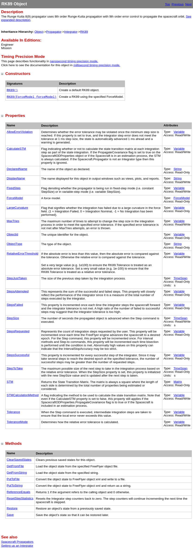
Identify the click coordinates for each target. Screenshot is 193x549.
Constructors (17, 73)
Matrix (178, 381)
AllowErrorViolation (20, 132)
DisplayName (16, 178)
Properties (15, 115)
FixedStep (14, 188)
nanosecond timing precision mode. (74, 61)
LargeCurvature (17, 207)
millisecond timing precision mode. (96, 65)
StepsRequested (18, 331)
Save (10, 514)
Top (167, 4)
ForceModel (15, 198)
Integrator (70, 31)
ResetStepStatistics (20, 498)
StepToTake (15, 368)
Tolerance (13, 412)
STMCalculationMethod (23, 395)
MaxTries (13, 221)
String (178, 169)
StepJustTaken (17, 278)
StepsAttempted (18, 291)
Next (188, 4)
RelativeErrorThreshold (22, 253)
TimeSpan (180, 278)
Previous (178, 4)
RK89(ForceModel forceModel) (31, 97)
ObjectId (12, 234)
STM (10, 381)
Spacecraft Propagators (17, 541)
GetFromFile (15, 466)
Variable (179, 132)
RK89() (12, 90)
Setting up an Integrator (17, 545)
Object (38, 31)
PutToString (15, 485)
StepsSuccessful (18, 355)
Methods (13, 443)
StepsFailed (15, 304)
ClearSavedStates (19, 459)
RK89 (84, 31)
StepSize (13, 318)
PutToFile (13, 479)
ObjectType (14, 244)
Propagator (53, 31)
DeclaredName (17, 169)
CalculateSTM (16, 148)
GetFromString (17, 472)
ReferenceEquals (18, 492)
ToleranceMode (17, 422)
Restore (12, 508)
